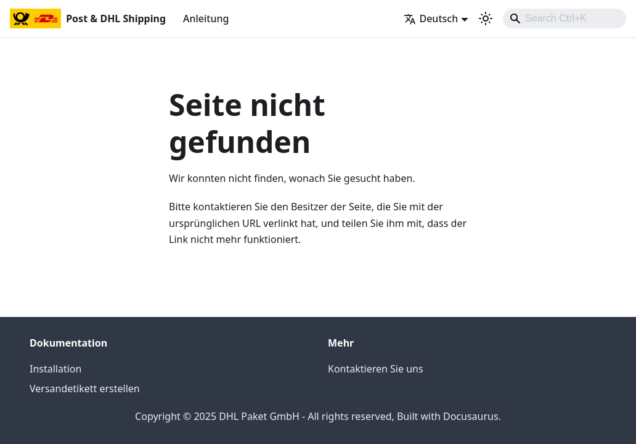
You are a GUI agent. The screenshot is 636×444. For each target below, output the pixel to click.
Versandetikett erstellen (85, 388)
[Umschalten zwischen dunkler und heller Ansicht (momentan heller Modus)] (485, 18)
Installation (55, 369)
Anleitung (206, 18)
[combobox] (564, 18)
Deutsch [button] (431, 18)
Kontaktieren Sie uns (375, 369)
